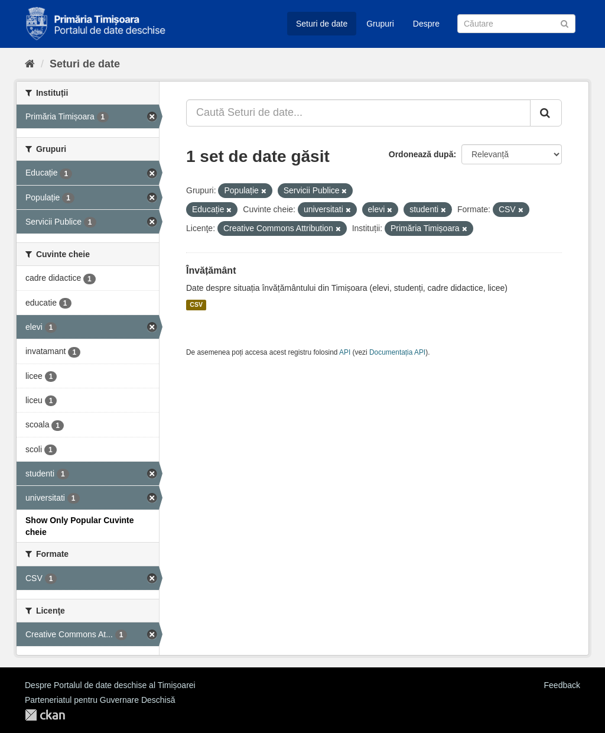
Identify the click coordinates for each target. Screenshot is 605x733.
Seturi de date (321, 23)
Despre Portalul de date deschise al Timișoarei (110, 685)
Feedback (562, 685)
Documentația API (397, 352)
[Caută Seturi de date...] (358, 113)
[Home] (30, 64)
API (344, 352)
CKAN (45, 715)
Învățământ (211, 270)
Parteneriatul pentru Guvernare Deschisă (100, 700)
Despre (426, 23)
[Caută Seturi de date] (516, 23)
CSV (196, 305)
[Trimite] (565, 23)
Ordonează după (421, 154)
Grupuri (380, 23)
